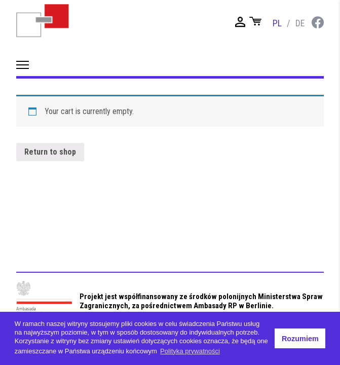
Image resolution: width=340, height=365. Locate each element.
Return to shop (50, 152)
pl (277, 23)
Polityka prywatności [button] (190, 351)
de (300, 23)
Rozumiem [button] (300, 339)
